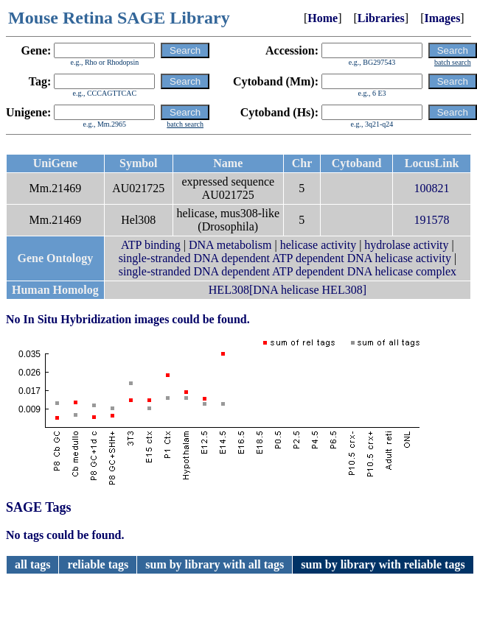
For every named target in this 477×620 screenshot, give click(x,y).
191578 (432, 220)
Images (442, 18)
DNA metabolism (230, 245)
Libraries (381, 18)
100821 (432, 188)
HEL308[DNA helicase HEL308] (287, 289)
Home (322, 18)
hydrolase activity (406, 245)
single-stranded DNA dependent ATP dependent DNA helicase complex (287, 271)
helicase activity (318, 245)
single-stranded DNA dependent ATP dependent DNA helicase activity (285, 258)
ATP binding (151, 245)
